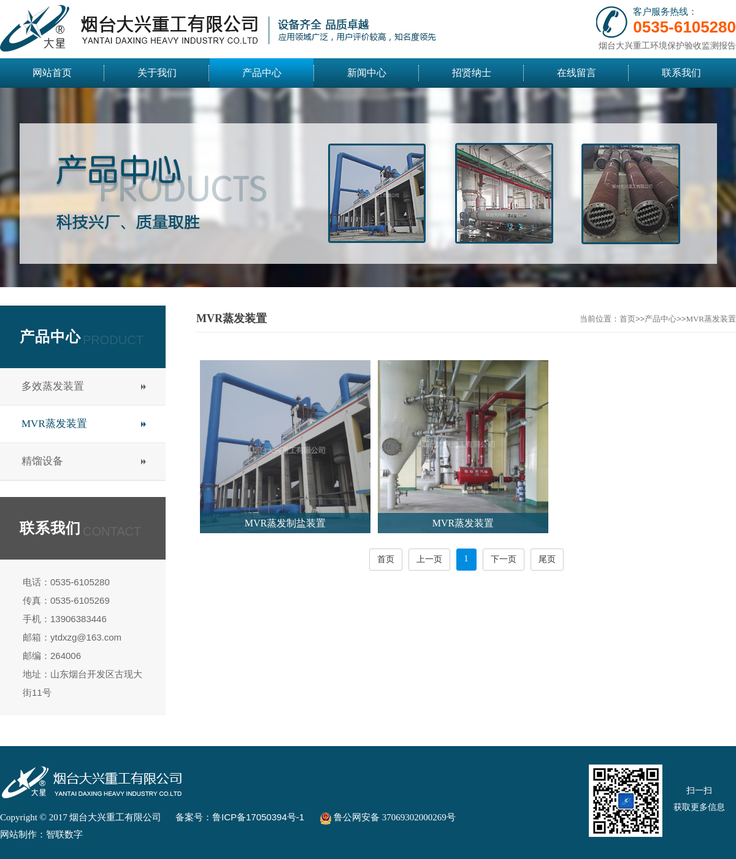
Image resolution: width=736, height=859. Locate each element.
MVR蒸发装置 (54, 424)
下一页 (503, 559)
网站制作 (18, 834)
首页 (627, 318)
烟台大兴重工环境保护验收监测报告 (667, 45)
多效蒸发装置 (52, 386)
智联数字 (64, 834)
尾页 (547, 559)
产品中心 (661, 318)
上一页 (429, 559)
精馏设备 (42, 461)
